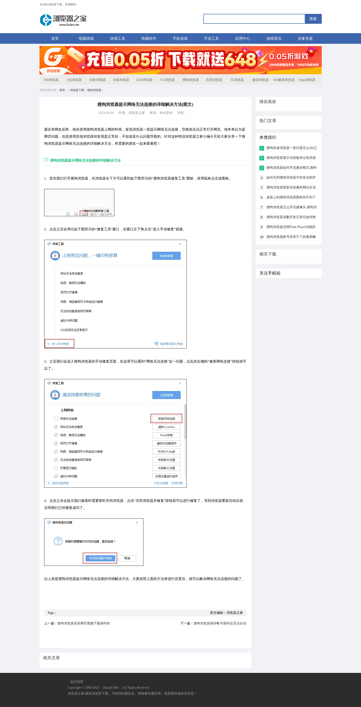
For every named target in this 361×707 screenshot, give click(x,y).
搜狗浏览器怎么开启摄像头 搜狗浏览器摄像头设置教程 (291, 207)
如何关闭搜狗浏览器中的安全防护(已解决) (291, 178)
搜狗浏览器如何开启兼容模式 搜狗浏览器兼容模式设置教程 (291, 168)
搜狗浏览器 (190, 80)
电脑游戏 (86, 38)
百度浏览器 (214, 80)
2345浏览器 (144, 80)
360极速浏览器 (284, 80)
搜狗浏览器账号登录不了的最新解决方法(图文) (291, 237)
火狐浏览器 (121, 80)
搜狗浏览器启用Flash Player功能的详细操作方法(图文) (291, 227)
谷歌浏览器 (97, 80)
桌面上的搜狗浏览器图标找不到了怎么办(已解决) (291, 198)
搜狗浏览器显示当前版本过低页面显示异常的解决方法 (291, 158)
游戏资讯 (274, 38)
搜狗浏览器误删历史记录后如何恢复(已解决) (291, 217)
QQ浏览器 (74, 80)
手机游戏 (180, 38)
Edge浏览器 (307, 80)
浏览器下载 (77, 90)
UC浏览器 (167, 80)
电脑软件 (148, 38)
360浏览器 (51, 80)
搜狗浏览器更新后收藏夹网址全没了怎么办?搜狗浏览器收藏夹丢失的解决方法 (291, 188)
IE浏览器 (237, 80)
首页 (55, 38)
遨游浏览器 (260, 80)
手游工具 (211, 38)
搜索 (313, 19)
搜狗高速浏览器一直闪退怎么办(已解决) (291, 148)
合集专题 (305, 38)
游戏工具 (117, 38)
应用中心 (242, 38)
